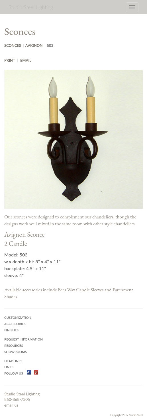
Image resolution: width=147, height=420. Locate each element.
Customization (17, 317)
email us (11, 405)
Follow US (14, 373)
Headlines (13, 361)
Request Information (23, 339)
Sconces (12, 45)
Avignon (34, 45)
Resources (13, 345)
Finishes (11, 330)
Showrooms (15, 352)
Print (9, 60)
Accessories (15, 324)
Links (8, 367)
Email (25, 60)
